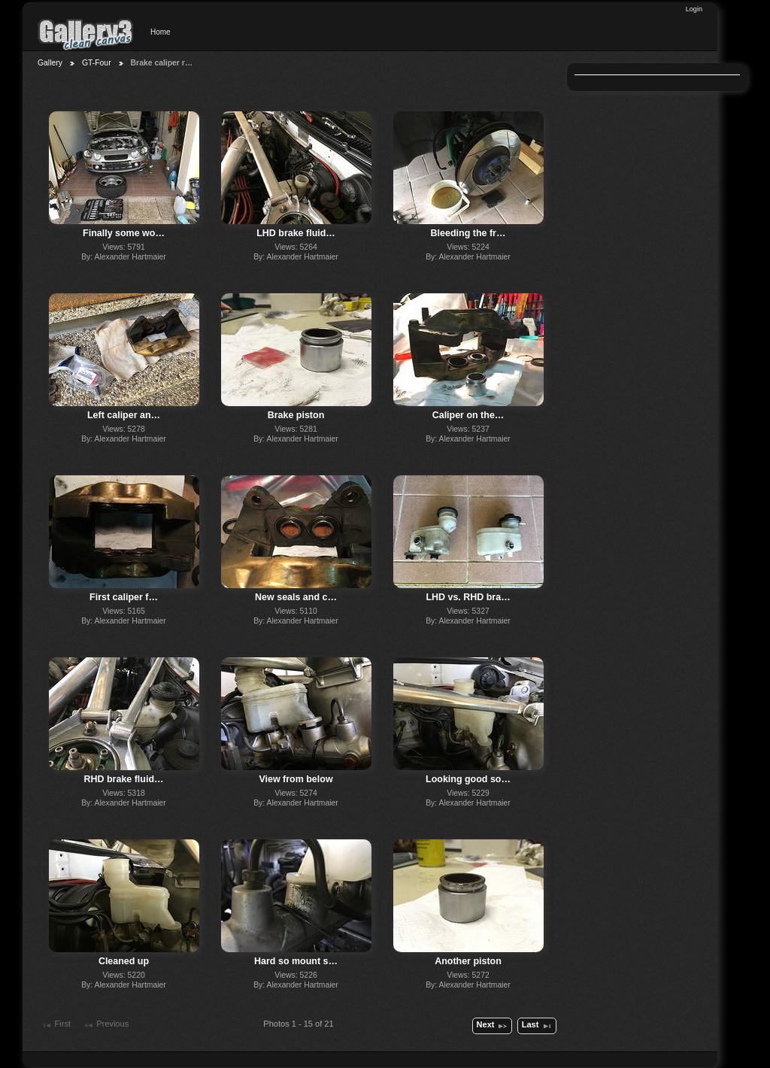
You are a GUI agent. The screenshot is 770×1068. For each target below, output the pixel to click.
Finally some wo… (124, 233)
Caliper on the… (468, 415)
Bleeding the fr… (468, 233)
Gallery (50, 63)
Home (160, 32)
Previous (106, 1025)
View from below (295, 779)
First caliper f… (123, 597)
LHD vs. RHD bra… (468, 597)
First (56, 1025)
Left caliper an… (123, 415)
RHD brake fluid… (124, 779)
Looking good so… (468, 779)
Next (492, 1026)
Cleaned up (124, 961)
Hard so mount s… (296, 961)
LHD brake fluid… (295, 233)
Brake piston (296, 415)
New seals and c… (296, 597)
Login (694, 9)
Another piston (468, 961)
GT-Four (96, 63)
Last (537, 1026)
